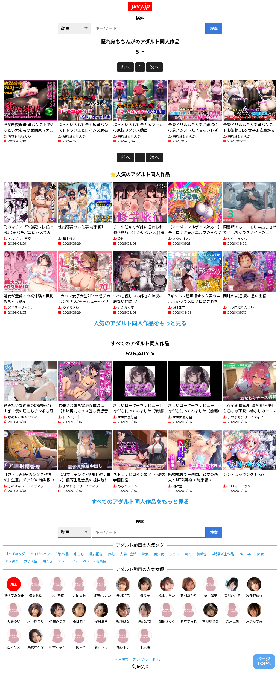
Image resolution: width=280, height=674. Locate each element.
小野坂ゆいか (101, 587)
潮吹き (47, 561)
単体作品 (62, 554)
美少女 (159, 554)
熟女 (145, 554)
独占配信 (96, 554)
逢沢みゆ (35, 587)
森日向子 (79, 613)
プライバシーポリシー (148, 659)
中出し (79, 554)
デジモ (63, 561)
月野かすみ (254, 613)
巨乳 (111, 554)
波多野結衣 (254, 587)
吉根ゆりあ (210, 613)
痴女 (260, 554)
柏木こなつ (57, 639)
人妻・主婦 (128, 554)
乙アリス (14, 639)
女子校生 (30, 561)
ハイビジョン (40, 554)
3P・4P (245, 554)
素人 (188, 554)
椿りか (145, 587)
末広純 (145, 639)
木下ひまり (35, 613)
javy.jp (141, 6)
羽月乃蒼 (57, 587)
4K (75, 561)
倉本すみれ (188, 613)
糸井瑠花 (210, 587)
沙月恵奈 (101, 613)
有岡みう (79, 639)
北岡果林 (79, 587)
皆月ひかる (232, 587)
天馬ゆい (14, 613)
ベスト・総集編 (94, 561)
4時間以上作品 (223, 554)
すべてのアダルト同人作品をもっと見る (140, 502)
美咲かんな (35, 639)
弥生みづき (57, 613)
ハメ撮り (12, 561)
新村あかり (188, 587)
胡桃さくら (167, 613)
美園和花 (123, 587)
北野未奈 (123, 639)
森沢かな (145, 613)
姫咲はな (123, 613)
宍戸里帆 (232, 613)
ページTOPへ (264, 661)
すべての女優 (14, 587)
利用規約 (121, 659)
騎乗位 (201, 554)
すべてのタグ (15, 554)
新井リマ (101, 639)
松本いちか (167, 587)
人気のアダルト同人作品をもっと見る (140, 323)
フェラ (174, 554)
